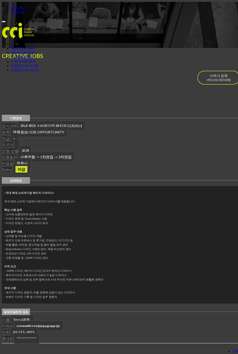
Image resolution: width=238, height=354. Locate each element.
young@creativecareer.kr (38, 326)
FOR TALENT (22, 57)
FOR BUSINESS (23, 61)
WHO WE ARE (23, 48)
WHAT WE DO (23, 52)
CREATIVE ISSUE (25, 70)
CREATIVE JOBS (24, 65)
